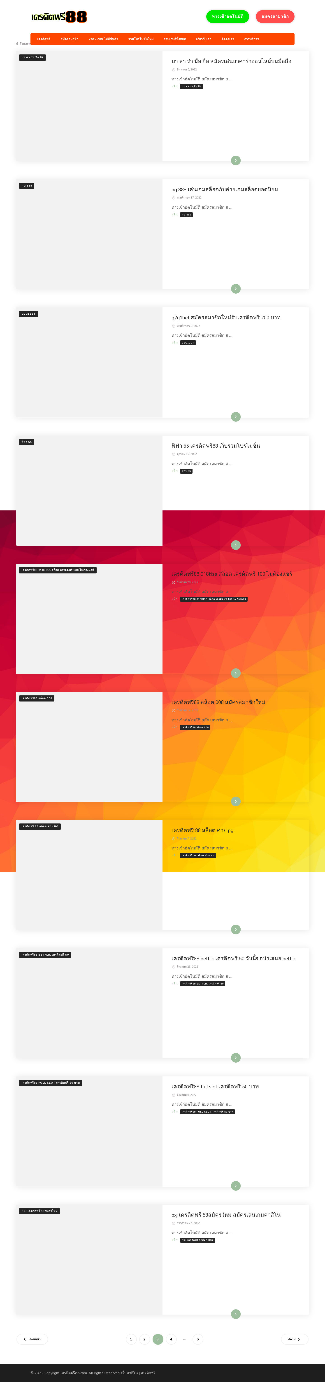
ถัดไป (292, 1339)
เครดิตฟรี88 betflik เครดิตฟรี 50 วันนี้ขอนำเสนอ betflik (234, 958)
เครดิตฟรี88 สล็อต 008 (36, 698)
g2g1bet (28, 314)
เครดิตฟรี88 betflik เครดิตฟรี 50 (45, 954)
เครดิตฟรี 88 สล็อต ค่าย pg (39, 826)
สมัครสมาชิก (69, 39)
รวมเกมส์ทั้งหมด (175, 39)
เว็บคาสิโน (129, 1372)
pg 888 (26, 185)
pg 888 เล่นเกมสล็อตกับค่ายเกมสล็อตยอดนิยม (225, 189)
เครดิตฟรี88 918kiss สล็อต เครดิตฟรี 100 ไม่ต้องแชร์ (57, 570)
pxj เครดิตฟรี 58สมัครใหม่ (39, 1211)
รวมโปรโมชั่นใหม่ (140, 39)
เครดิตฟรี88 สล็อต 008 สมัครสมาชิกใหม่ (218, 702)
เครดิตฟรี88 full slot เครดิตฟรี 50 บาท (50, 1083)
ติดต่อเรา (227, 39)
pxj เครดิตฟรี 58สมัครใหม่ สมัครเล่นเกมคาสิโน (226, 1215)
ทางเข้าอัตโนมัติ (228, 16)
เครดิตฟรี (43, 39)
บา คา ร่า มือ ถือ (32, 57)
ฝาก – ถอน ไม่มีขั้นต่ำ (103, 39)
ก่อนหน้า (35, 1339)
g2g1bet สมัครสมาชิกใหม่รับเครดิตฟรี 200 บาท (226, 318)
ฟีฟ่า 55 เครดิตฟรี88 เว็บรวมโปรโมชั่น (216, 446)
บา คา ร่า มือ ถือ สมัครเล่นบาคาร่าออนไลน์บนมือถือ (231, 61)
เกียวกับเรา (203, 39)
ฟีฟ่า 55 (26, 442)
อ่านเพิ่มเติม (229, 160)
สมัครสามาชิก (275, 16)
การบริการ (251, 39)
